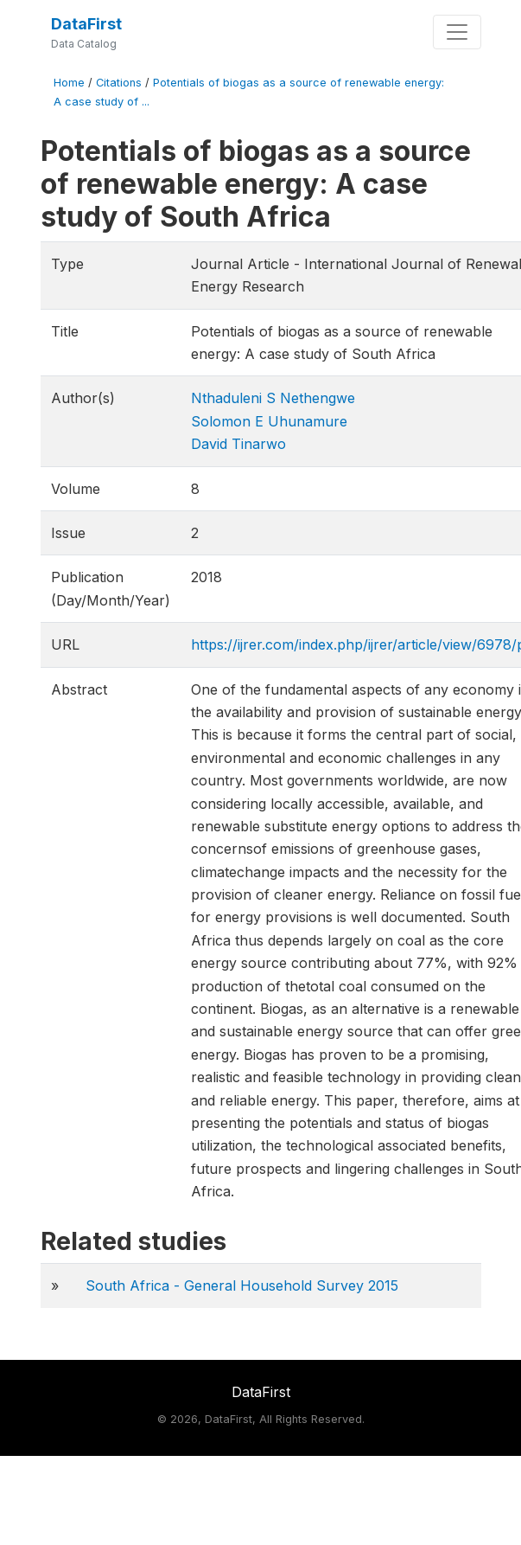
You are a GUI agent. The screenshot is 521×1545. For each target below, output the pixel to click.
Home (69, 82)
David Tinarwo (238, 443)
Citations (119, 82)
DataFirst (86, 24)
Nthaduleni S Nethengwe (273, 398)
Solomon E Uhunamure (269, 421)
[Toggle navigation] (457, 32)
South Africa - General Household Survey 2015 (242, 1285)
